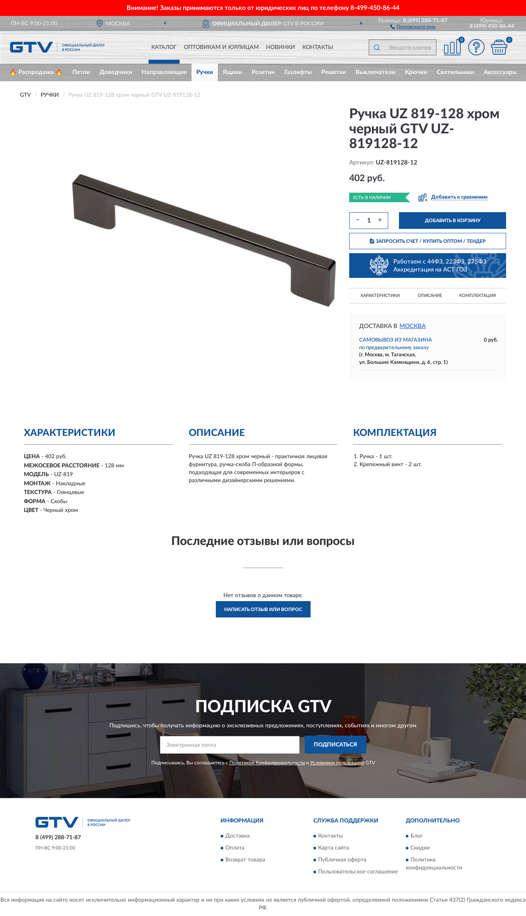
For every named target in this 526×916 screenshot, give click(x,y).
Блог (417, 836)
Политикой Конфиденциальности (267, 762)
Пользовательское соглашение (358, 872)
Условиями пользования (337, 762)
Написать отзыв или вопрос (263, 609)
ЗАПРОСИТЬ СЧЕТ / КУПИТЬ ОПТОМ (428, 241)
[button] (412, 26)
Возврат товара (245, 860)
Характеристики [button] (380, 295)
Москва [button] (412, 326)
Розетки (263, 72)
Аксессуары (500, 72)
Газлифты (298, 72)
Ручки (204, 72)
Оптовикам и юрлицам (221, 47)
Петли (81, 72)
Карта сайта (333, 848)
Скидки (420, 848)
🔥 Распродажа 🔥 (36, 72)
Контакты (317, 47)
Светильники (455, 72)
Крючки (416, 72)
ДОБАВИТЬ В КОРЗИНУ (453, 220)
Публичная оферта (342, 860)
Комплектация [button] (477, 295)
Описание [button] (430, 295)
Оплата (234, 848)
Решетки (333, 72)
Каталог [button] (164, 47)
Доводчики (116, 72)
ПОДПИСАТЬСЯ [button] (335, 745)
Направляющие (164, 72)
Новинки (280, 47)
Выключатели (375, 72)
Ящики (232, 72)
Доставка (237, 836)
